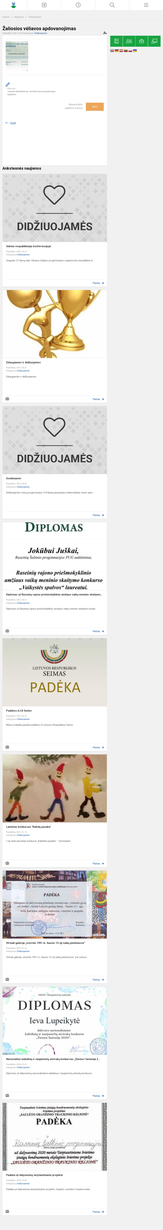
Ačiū (95, 107)
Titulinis (6, 17)
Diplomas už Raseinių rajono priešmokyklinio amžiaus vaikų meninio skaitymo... (54, 594)
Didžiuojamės (34, 17)
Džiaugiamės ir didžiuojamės (23, 362)
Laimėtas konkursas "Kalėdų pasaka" (28, 826)
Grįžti (13, 123)
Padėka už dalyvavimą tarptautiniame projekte (34, 1175)
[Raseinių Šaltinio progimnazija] (13, 4)
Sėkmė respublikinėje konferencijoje (28, 246)
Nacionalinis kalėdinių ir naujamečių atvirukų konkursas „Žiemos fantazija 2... (53, 1059)
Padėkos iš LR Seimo (19, 710)
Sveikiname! (13, 478)
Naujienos (19, 17)
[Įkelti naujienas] (44, 5)
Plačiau (96, 283)
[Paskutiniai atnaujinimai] (78, 5)
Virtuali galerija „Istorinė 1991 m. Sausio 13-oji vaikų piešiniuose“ (45, 943)
